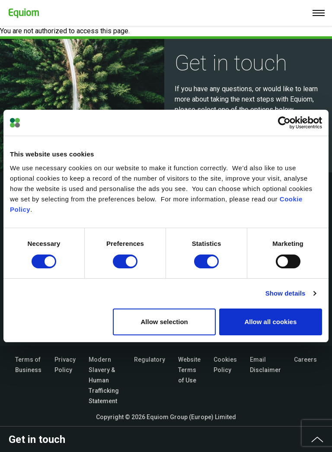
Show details (285, 293)
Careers (305, 359)
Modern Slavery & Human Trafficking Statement (104, 380)
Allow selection (164, 321)
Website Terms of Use (189, 370)
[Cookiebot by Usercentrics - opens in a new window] (284, 122)
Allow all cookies (270, 321)
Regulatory (149, 359)
